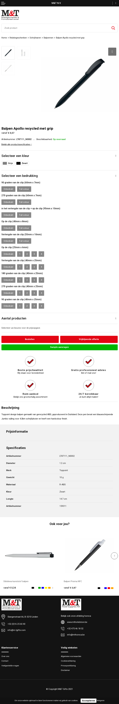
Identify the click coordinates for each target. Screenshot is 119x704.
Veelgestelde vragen (10, 665)
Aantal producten (13, 317)
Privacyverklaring (68, 665)
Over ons (5, 655)
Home (4, 38)
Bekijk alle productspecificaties (16, 143)
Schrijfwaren (36, 38)
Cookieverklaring (68, 660)
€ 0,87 (70, 587)
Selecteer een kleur (15, 154)
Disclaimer (65, 669)
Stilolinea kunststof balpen (15, 580)
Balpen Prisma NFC (73, 580)
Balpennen (49, 38)
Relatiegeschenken (18, 38)
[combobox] (55, 28)
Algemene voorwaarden (72, 655)
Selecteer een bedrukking (19, 175)
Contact (5, 660)
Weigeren (100, 701)
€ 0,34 (9, 587)
